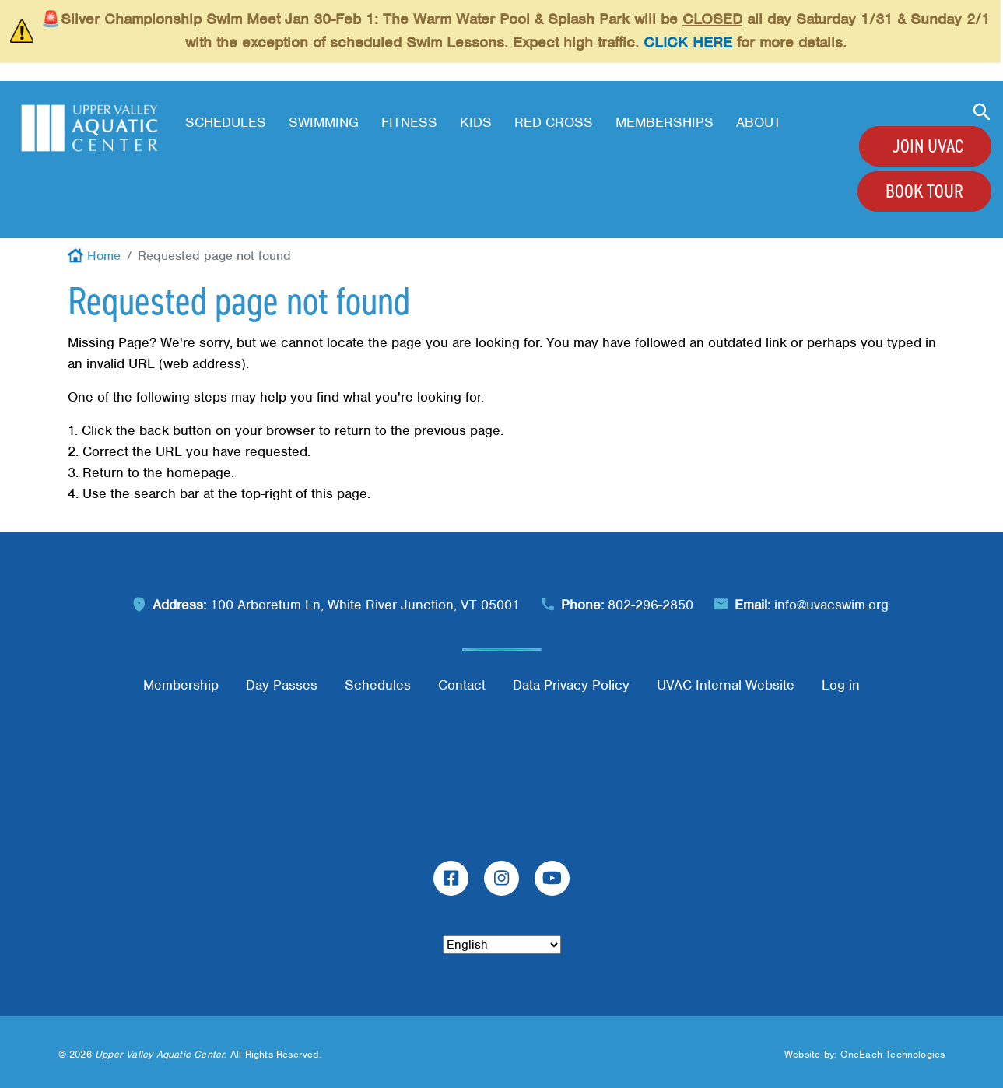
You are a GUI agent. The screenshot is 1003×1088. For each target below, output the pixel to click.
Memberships (664, 122)
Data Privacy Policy (571, 684)
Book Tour (924, 191)
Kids (476, 122)
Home (104, 255)
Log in (841, 684)
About (758, 122)
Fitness (409, 122)
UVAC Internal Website (725, 684)
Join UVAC (928, 146)
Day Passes (281, 684)
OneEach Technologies (892, 1054)
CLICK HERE (688, 42)
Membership (181, 684)
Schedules (225, 122)
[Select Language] (502, 944)
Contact (462, 684)
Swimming (324, 122)
